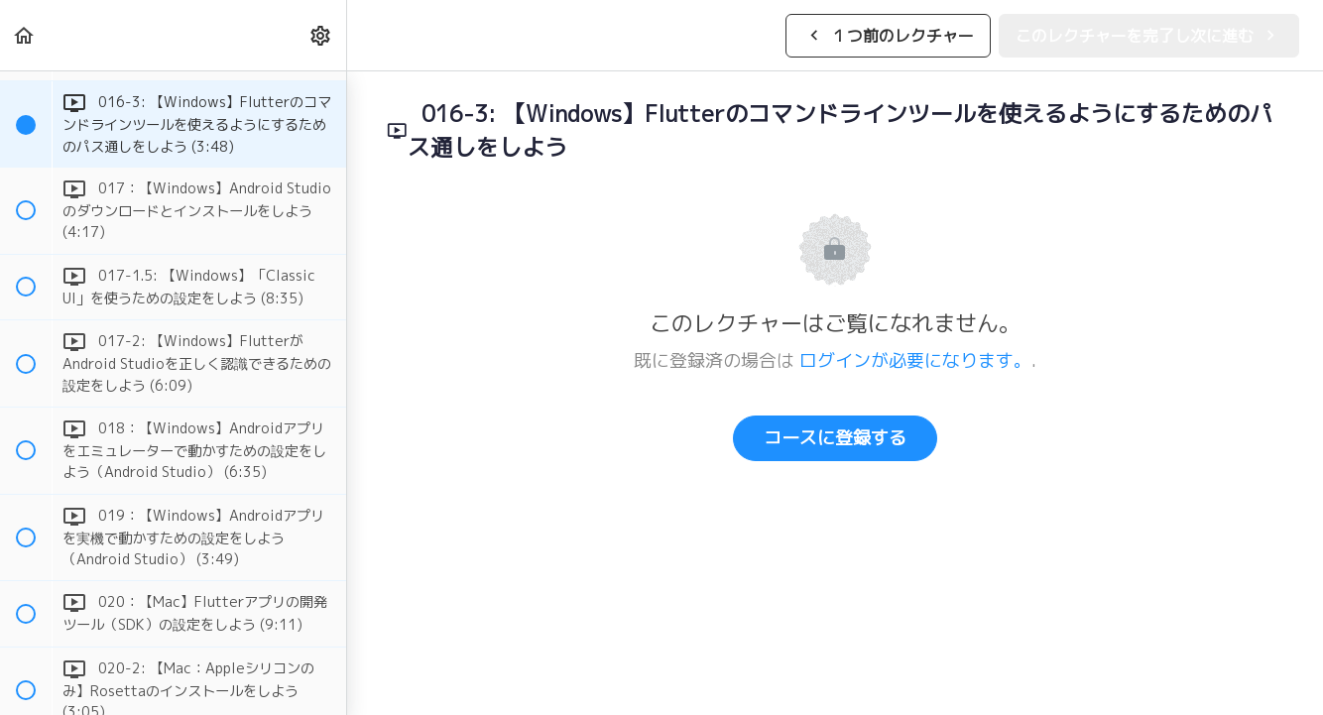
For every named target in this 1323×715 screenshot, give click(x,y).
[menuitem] (321, 35)
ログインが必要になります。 (915, 360)
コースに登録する (835, 437)
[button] (25, 35)
